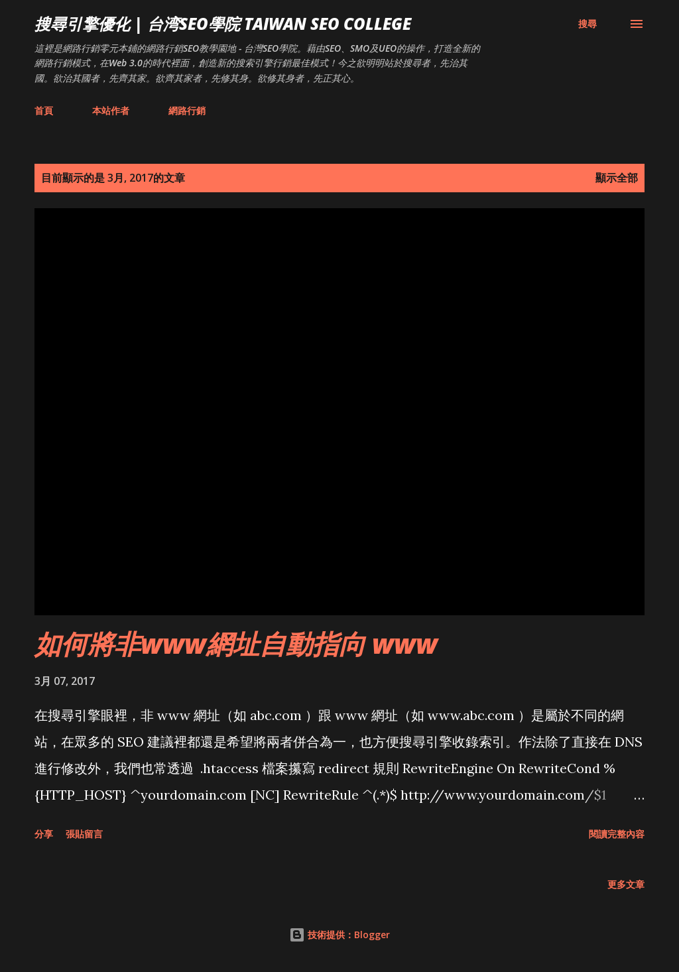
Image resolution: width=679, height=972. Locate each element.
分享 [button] (43, 833)
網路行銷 (187, 110)
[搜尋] (587, 24)
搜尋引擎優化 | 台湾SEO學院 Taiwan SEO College (222, 23)
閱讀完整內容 (617, 833)
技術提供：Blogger (339, 934)
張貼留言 (84, 833)
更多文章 (626, 884)
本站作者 (110, 110)
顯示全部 (616, 177)
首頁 (43, 110)
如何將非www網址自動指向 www (236, 643)
